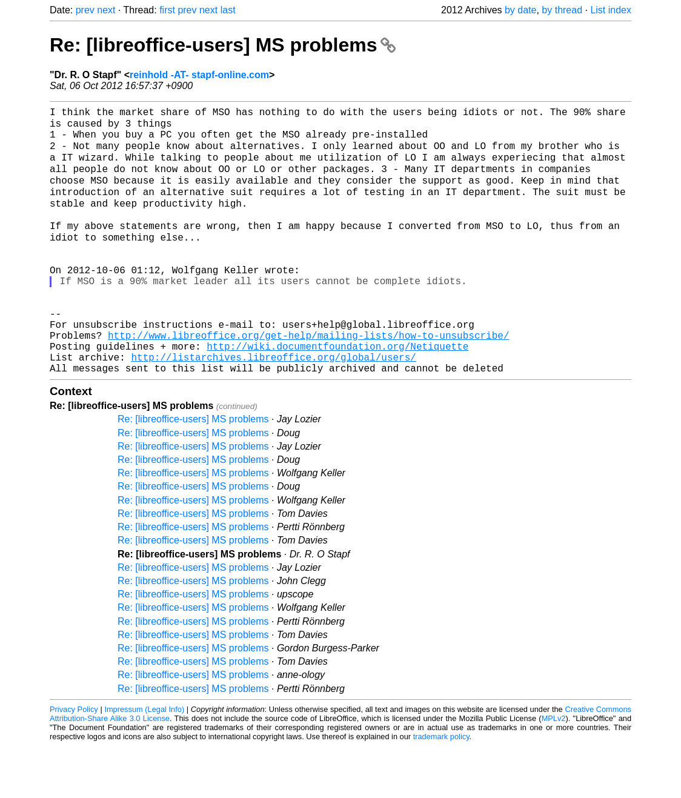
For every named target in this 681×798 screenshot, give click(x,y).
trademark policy (441, 788)
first (167, 10)
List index (610, 10)
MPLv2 (554, 770)
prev (85, 10)
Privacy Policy (74, 761)
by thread (562, 10)
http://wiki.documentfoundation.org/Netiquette (337, 393)
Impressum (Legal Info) (144, 761)
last (228, 10)
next (106, 10)
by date (520, 10)
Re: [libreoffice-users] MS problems (223, 45)
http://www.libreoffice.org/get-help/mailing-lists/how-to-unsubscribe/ (308, 380)
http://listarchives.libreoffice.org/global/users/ (273, 406)
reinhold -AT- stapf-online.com (199, 75)
